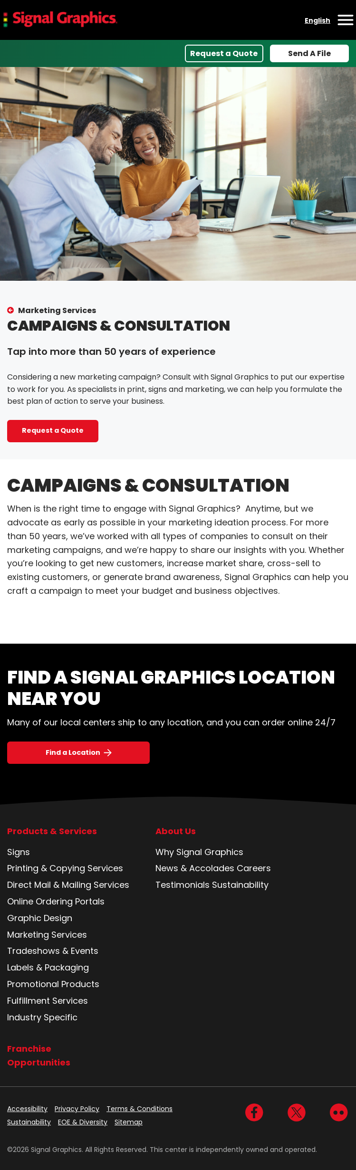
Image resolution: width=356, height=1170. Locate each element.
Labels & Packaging (48, 967)
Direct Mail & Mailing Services (68, 885)
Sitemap (129, 1122)
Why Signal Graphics (199, 852)
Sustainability (240, 885)
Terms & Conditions (139, 1108)
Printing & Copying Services (65, 868)
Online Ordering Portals (56, 901)
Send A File (309, 53)
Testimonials (182, 885)
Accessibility (27, 1108)
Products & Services (52, 831)
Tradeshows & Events (52, 951)
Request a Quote (224, 53)
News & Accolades (194, 868)
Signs (18, 852)
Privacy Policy (77, 1108)
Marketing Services (57, 310)
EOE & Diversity (82, 1122)
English (317, 20)
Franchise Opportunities (38, 1055)
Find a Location (73, 752)
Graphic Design (39, 918)
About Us (175, 831)
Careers (254, 868)
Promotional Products (53, 984)
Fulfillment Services (47, 1001)
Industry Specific (42, 1017)
